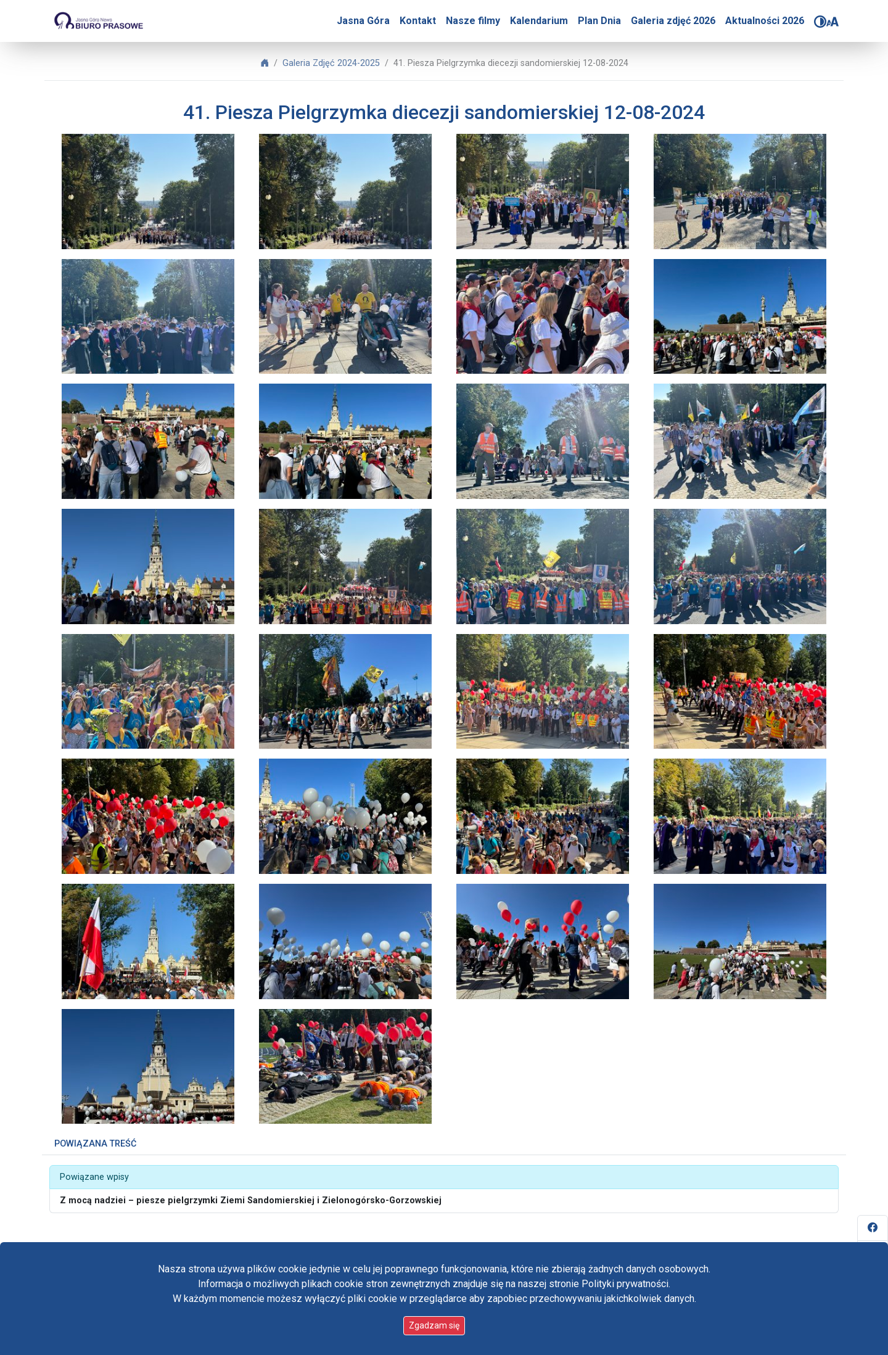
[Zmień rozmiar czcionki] (832, 21)
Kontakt (418, 21)
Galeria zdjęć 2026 (673, 21)
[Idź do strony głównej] (98, 21)
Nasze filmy (473, 21)
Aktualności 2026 (764, 21)
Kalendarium (539, 21)
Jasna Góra (363, 21)
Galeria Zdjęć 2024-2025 (331, 63)
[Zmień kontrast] (820, 21)
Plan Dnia (599, 21)
